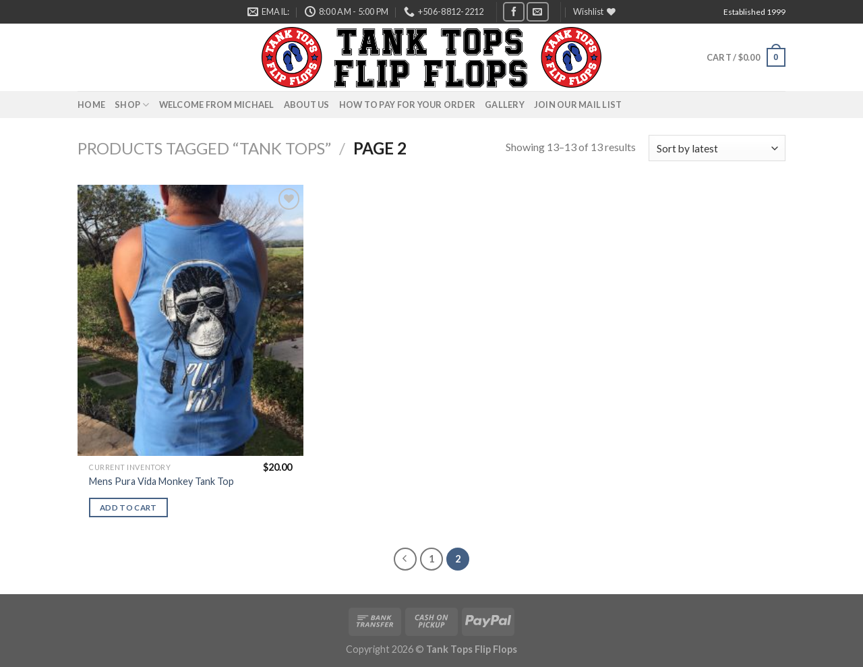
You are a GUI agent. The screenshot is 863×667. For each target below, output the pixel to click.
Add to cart (128, 507)
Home (91, 104)
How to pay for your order (407, 104)
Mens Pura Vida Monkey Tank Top (161, 481)
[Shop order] (717, 148)
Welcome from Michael (216, 104)
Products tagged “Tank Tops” (204, 148)
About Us (307, 104)
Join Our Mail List (578, 104)
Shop (132, 104)
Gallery (505, 104)
